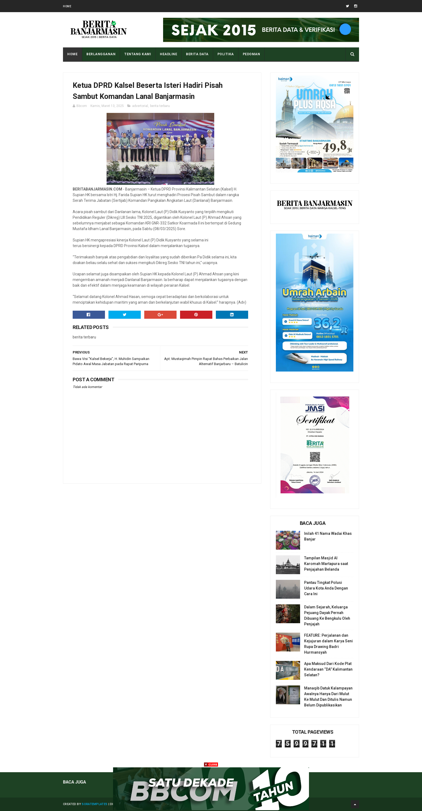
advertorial (140, 106)
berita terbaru (160, 106)
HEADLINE (168, 54)
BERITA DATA (197, 54)
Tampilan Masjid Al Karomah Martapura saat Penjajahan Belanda (326, 563)
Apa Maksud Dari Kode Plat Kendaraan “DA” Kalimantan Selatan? (328, 669)
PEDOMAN (251, 54)
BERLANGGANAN (100, 54)
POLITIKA (225, 54)
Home (67, 6)
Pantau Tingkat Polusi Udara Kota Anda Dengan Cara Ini (326, 588)
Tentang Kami (137, 54)
